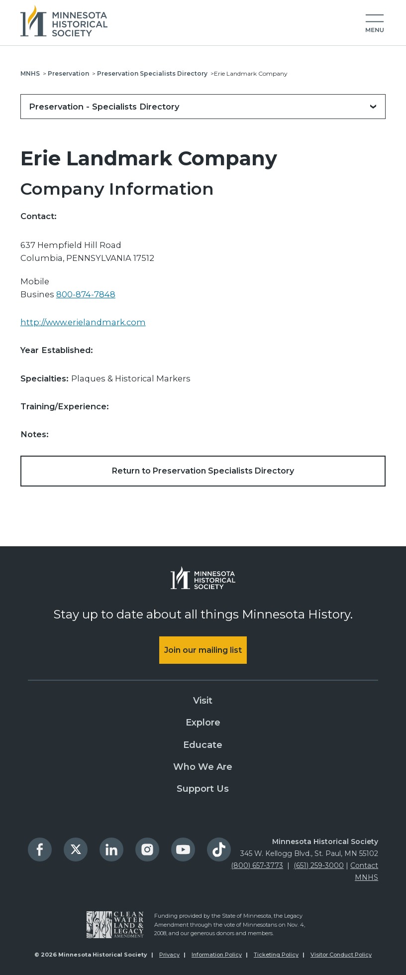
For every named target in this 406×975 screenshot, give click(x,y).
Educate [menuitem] (202, 744)
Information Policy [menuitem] (217, 954)
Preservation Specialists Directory (152, 73)
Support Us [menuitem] (203, 788)
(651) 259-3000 (319, 865)
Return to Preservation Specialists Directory (203, 471)
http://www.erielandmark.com (83, 322)
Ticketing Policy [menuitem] (276, 954)
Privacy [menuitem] (169, 954)
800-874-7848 (85, 294)
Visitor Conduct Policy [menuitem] (341, 954)
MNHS (30, 73)
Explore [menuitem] (203, 722)
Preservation (68, 73)
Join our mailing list (203, 650)
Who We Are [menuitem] (202, 766)
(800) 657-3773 (257, 865)
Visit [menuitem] (202, 700)
